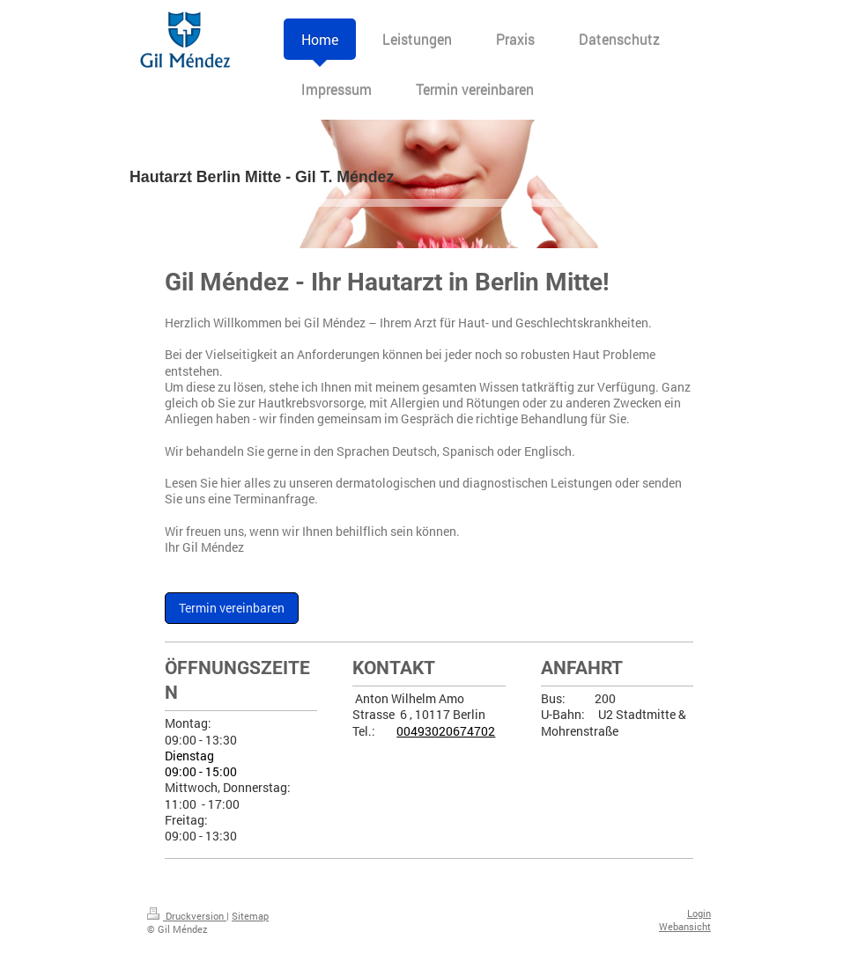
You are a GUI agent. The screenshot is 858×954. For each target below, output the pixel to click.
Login (699, 913)
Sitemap (250, 916)
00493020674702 (445, 731)
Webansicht (685, 927)
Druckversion (186, 916)
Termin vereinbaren (232, 608)
